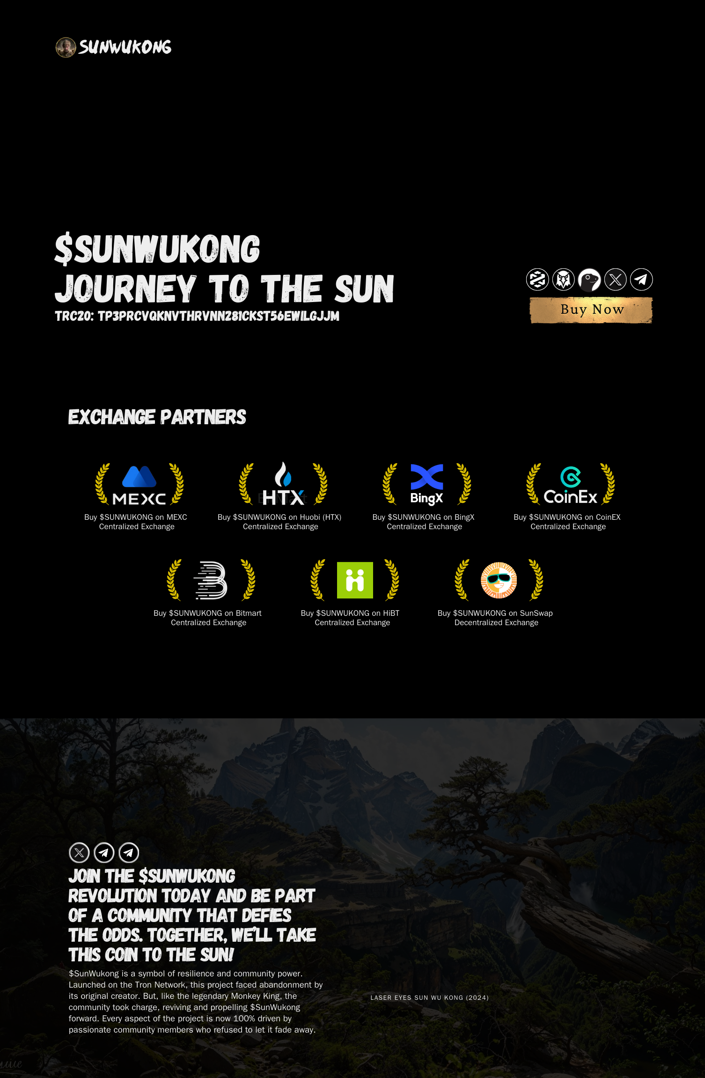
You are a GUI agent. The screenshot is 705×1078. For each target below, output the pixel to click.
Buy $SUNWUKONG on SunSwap (495, 615)
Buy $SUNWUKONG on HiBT (350, 615)
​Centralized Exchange (352, 624)
